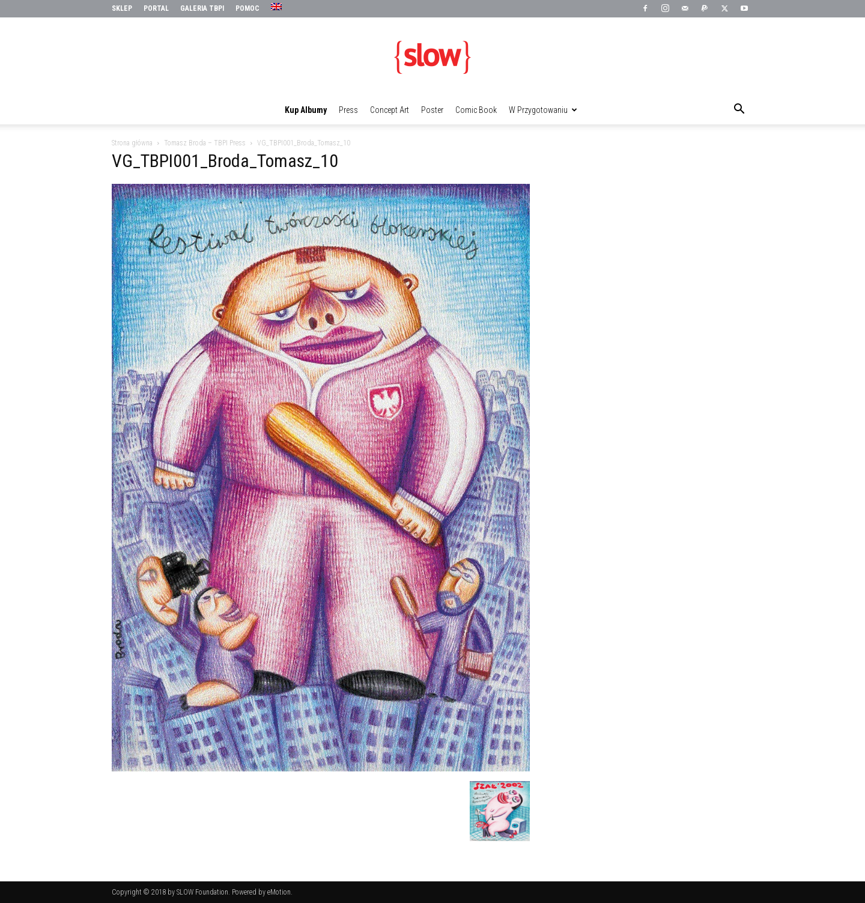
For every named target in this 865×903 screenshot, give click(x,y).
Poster (432, 110)
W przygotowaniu (543, 110)
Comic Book (476, 110)
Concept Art (389, 110)
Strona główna (132, 143)
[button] (738, 110)
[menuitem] (278, 7)
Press (348, 110)
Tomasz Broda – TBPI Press (205, 143)
